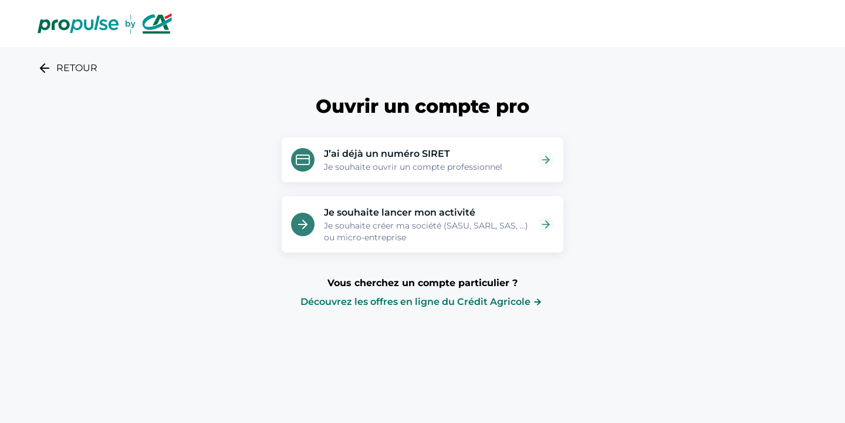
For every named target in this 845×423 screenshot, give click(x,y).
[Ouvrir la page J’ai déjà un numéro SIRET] (546, 160)
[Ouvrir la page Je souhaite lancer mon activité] (546, 224)
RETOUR (67, 68)
